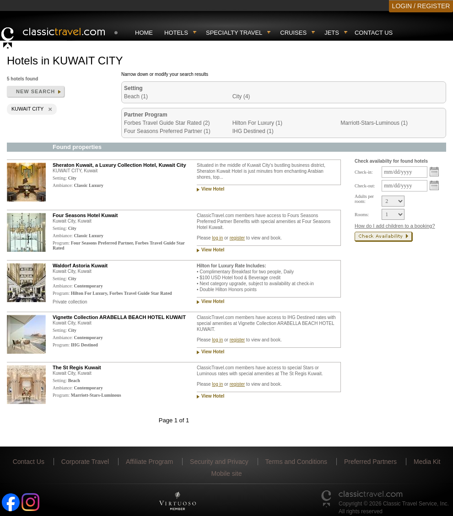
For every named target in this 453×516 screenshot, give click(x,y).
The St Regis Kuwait (77, 367)
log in (217, 237)
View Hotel (212, 189)
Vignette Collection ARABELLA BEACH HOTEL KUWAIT (119, 317)
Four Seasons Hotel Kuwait (85, 215)
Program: (61, 242)
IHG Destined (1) (253, 131)
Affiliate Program (149, 461)
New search (35, 91)
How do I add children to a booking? (395, 226)
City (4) (241, 96)
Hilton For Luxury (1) (257, 123)
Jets (331, 32)
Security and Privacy (219, 461)
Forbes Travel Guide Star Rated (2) (167, 123)
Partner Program (145, 115)
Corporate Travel (85, 461)
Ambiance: (63, 185)
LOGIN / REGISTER (421, 6)
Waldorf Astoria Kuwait (80, 265)
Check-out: (365, 185)
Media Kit (427, 461)
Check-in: (363, 172)
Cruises (293, 32)
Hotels (176, 32)
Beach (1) (136, 96)
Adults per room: (364, 199)
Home (144, 32)
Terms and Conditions (296, 461)
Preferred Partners (370, 461)
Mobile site (226, 473)
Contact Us (374, 32)
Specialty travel (234, 32)
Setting (133, 88)
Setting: (60, 178)
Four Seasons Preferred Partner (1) (167, 131)
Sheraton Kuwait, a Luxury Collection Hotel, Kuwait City (119, 165)
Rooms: (362, 214)
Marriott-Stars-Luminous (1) (374, 123)
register (237, 237)
